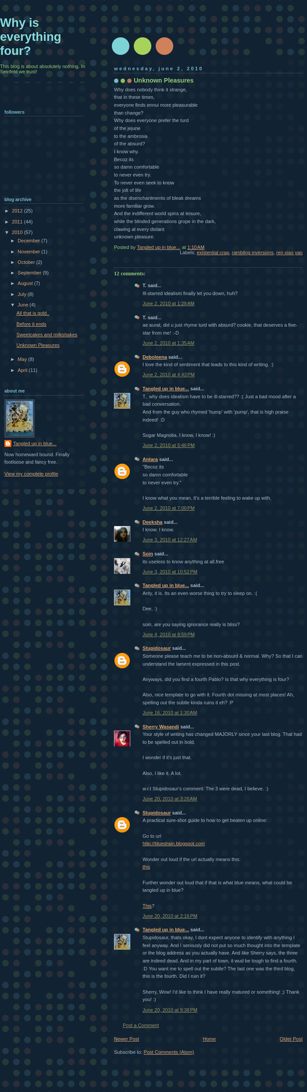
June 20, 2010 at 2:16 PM (170, 916)
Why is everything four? (30, 37)
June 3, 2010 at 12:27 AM (170, 539)
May (23, 359)
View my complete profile (31, 473)
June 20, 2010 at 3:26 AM (170, 798)
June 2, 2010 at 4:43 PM (169, 374)
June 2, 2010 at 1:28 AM (168, 303)
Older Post (291, 1039)
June (23, 304)
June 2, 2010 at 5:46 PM (169, 445)
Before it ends (31, 324)
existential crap (213, 252)
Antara (150, 459)
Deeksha (152, 522)
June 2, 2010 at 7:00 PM (169, 508)
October (27, 262)
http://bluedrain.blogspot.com (174, 843)
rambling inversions (253, 252)
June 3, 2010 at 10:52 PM (170, 571)
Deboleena (155, 357)
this (146, 866)
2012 (18, 210)
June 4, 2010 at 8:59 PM (169, 634)
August (26, 283)
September (30, 272)
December (29, 240)
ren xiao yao (289, 252)
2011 (18, 221)
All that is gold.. (33, 313)
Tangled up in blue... (166, 388)
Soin (148, 553)
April (23, 370)
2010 (18, 232)
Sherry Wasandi (161, 726)
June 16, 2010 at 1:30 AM (170, 712)
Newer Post (126, 1039)
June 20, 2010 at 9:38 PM (170, 1010)
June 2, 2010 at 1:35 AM (168, 343)
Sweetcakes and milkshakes (47, 334)
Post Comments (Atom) (169, 1052)
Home (209, 1039)
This (147, 905)
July (23, 294)
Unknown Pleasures (38, 345)
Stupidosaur (157, 648)
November (29, 251)
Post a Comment (141, 1025)
